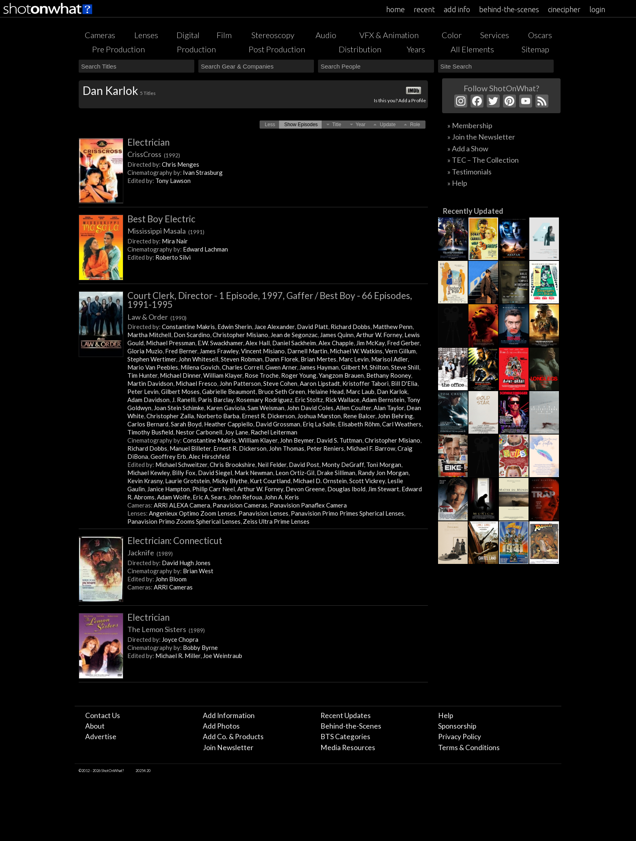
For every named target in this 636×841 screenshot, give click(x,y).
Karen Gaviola (225, 407)
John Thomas (286, 448)
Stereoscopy (272, 35)
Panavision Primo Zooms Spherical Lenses (184, 521)
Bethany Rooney (388, 375)
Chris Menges (180, 164)
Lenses (146, 35)
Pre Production (118, 49)
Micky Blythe (229, 480)
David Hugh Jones (186, 562)
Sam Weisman (265, 407)
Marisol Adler (389, 359)
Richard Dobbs (350, 326)
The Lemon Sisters (166, 629)
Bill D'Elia (404, 383)
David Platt (312, 326)
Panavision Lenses (263, 513)
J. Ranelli (184, 399)
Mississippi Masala (165, 230)
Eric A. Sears (209, 497)
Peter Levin (143, 391)
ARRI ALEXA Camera (182, 505)
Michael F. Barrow (370, 448)
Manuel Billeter (190, 448)
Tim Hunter (142, 375)
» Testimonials (469, 171)
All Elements (472, 49)
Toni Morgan (383, 464)
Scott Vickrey (367, 480)
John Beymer (297, 440)
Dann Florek (281, 359)
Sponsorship (457, 726)
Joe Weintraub (222, 655)
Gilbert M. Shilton (365, 367)
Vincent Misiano (263, 351)
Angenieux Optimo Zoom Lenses (192, 513)
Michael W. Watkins (356, 351)
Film (224, 35)
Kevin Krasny (145, 480)
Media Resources (347, 747)
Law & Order (157, 316)
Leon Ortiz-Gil (294, 472)
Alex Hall (257, 342)
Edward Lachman (205, 249)
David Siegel (215, 472)
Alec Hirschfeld (209, 456)
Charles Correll (242, 367)
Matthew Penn (393, 326)
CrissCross (153, 154)
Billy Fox (184, 472)
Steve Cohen (280, 383)
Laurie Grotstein (187, 480)
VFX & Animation (389, 35)
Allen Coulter (353, 407)
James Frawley (219, 351)
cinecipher (564, 9)
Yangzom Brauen (341, 375)
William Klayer (222, 375)
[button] (270, 124)
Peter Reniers (325, 448)
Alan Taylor (389, 407)
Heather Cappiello (228, 424)
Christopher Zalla (170, 415)
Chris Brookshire (232, 464)
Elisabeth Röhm (359, 424)
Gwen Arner (281, 367)
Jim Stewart (383, 489)
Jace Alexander (274, 326)
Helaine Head (325, 391)
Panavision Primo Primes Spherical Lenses (347, 513)
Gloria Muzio (145, 351)
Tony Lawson (173, 180)
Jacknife (150, 552)
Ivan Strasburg (203, 172)
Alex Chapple (336, 342)
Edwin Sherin (234, 326)
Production (196, 49)
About (95, 726)
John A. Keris (281, 497)
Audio (326, 35)
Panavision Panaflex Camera (308, 505)
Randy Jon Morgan (383, 472)
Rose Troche (262, 375)
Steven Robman (241, 359)
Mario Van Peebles (152, 367)
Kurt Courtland (270, 480)
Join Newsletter (228, 747)
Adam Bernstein (383, 399)
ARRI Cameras (173, 587)
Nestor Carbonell (199, 432)
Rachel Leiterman (274, 432)
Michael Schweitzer (181, 464)
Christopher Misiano (240, 334)
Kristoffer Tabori (365, 383)
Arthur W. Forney (379, 334)
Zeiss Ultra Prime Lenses (276, 521)
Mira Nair (175, 241)
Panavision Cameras (240, 505)
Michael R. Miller (177, 655)
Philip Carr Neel (213, 489)
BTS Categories (345, 736)
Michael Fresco (196, 383)
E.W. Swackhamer (220, 342)
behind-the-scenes (509, 9)
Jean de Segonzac (294, 334)
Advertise (100, 736)
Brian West (198, 570)
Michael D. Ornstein (320, 480)
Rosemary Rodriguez (264, 399)
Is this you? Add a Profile (400, 100)
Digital (188, 35)
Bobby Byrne (200, 647)
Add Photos (221, 726)
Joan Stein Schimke (179, 407)
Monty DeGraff (343, 464)
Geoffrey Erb (168, 456)
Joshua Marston (319, 415)
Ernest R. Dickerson (268, 415)
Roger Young (298, 375)
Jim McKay (370, 342)
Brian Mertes (318, 359)
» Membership (469, 125)
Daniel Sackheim (294, 342)
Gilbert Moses (180, 391)
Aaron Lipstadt (320, 383)
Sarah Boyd (186, 424)
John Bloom (171, 579)
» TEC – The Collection (483, 159)
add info (457, 9)
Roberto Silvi (173, 257)
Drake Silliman (336, 472)
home (395, 9)
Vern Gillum (400, 351)
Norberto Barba (217, 415)
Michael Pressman (170, 342)
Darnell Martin (307, 351)
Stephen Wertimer (151, 359)
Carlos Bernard (147, 424)
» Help (457, 183)
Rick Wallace (342, 399)
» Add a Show (467, 148)
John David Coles (310, 407)
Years (416, 49)
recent (424, 9)
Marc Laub (360, 391)
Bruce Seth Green (281, 391)
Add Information (229, 715)
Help (445, 715)
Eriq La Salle (319, 424)
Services (494, 35)
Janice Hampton (168, 489)
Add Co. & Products (233, 736)
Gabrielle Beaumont (229, 391)
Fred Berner (181, 351)
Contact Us (102, 715)
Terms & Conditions (469, 747)
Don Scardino (192, 334)
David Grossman (278, 424)
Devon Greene (305, 489)
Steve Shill (405, 367)
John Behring (395, 415)
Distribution (360, 49)
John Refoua (245, 497)
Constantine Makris (188, 326)
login (597, 9)
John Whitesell (198, 359)
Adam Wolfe (173, 497)
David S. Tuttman (339, 440)
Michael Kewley (148, 472)
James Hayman (319, 367)
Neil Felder (272, 464)
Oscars (540, 35)
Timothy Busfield (150, 432)
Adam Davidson (148, 399)
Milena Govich (199, 367)
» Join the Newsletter (481, 136)
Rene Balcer (359, 415)
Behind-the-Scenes (350, 726)
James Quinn (337, 334)
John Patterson (240, 383)
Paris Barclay (216, 399)
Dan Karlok (392, 391)
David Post (304, 464)
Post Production (277, 49)
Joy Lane (236, 432)
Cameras (100, 35)
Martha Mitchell (149, 334)
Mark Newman (253, 472)
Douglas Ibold (346, 489)
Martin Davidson (150, 383)
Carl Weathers (401, 424)
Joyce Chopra (180, 639)
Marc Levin (354, 359)
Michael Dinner (180, 375)
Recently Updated (473, 210)
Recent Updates (345, 715)
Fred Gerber (403, 342)
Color (452, 35)
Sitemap (535, 49)
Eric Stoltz (309, 399)
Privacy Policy (459, 736)
